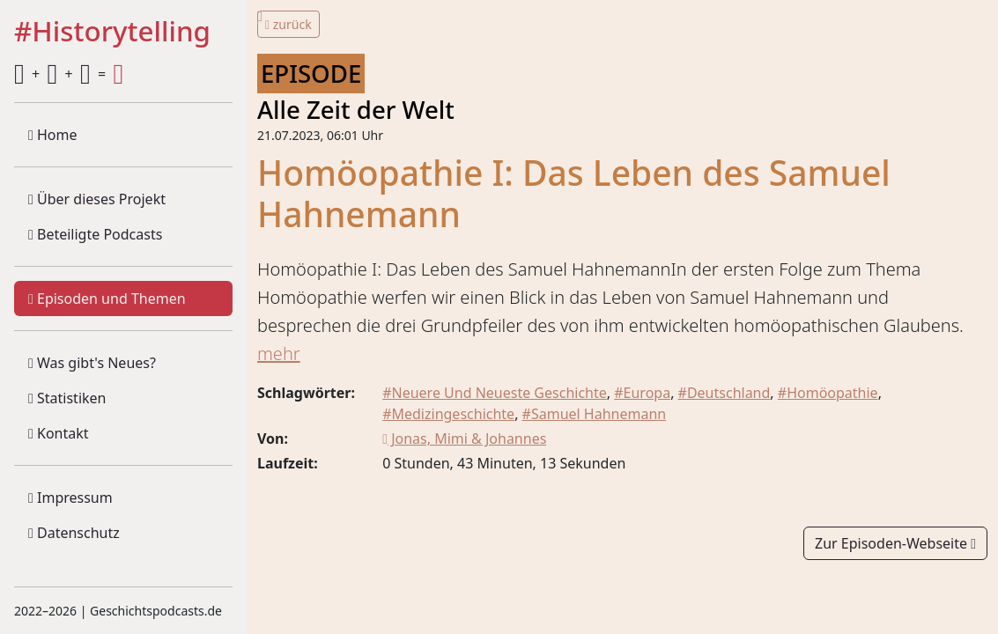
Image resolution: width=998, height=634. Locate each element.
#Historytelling (112, 31)
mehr (278, 353)
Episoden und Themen (107, 298)
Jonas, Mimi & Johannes (464, 438)
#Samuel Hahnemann (594, 414)
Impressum (70, 497)
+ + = (68, 74)
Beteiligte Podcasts (95, 234)
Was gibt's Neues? (92, 362)
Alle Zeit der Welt (356, 109)
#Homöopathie (828, 392)
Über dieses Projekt (97, 199)
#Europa (642, 392)
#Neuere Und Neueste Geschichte (494, 392)
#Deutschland (724, 392)
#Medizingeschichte (448, 414)
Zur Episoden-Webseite (895, 543)
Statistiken (67, 398)
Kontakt (58, 433)
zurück (288, 24)
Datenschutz (74, 532)
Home (53, 134)
